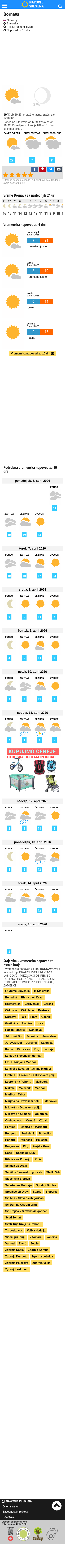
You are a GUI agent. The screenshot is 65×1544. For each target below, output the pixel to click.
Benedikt (11, 997)
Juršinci (31, 1042)
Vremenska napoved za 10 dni (32, 353)
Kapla (9, 1049)
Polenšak (26, 1139)
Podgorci (11, 1133)
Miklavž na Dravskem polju (23, 1107)
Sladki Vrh (53, 1172)
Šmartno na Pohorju (18, 1185)
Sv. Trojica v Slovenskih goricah (26, 1211)
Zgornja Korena (38, 1249)
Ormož (30, 1120)
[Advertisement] (32, 58)
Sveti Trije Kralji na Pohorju (23, 1224)
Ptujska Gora (41, 1146)
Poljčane (42, 1139)
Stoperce (51, 1191)
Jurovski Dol (13, 1042)
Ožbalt (43, 1120)
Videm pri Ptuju (15, 1237)
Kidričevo (23, 1049)
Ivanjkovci (35, 1029)
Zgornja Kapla (14, 1249)
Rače (8, 1152)
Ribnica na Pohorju (18, 1159)
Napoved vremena (17, 1501)
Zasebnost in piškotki (15, 1511)
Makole (10, 1088)
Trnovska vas (14, 1230)
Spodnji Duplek (46, 1185)
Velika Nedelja (36, 1230)
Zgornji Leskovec (16, 1269)
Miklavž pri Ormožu (18, 1113)
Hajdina (27, 1023)
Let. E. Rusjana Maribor (20, 1062)
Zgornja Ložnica (42, 1256)
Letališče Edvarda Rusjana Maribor (28, 1068)
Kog (36, 1049)
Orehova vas (13, 1120)
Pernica (10, 1126)
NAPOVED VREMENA (32, 4)
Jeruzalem (49, 1036)
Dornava (10, 1016)
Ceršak (48, 1003)
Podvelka (45, 1133)
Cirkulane (27, 1010)
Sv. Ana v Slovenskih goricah (24, 1198)
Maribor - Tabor (15, 1094)
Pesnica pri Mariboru (33, 1126)
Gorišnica (11, 1023)
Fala (23, 1016)
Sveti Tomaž (13, 1217)
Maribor (40, 1088)
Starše (37, 1191)
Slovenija (10, 20)
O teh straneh (11, 1506)
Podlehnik (28, 1133)
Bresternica (12, 1003)
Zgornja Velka (41, 1262)
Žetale (34, 1243)
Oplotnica (41, 1113)
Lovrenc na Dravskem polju (37, 1075)
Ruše (38, 1159)
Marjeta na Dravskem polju (22, 1101)
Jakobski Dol (13, 1036)
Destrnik (43, 1010)
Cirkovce (11, 1010)
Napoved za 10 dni (16, 30)
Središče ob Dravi (17, 1191)
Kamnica (47, 1042)
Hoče (40, 1023)
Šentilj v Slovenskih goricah (23, 1172)
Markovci (51, 1101)
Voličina (52, 1237)
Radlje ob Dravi (26, 1152)
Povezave (9, 1517)
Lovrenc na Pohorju (18, 1081)
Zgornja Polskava (16, 1262)
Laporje (49, 1049)
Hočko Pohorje (15, 1029)
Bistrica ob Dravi (32, 997)
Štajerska (10, 23)
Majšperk (41, 1081)
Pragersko (12, 1146)
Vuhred (10, 1243)
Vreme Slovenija (17, 990)
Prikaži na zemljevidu (18, 26)
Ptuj (25, 1146)
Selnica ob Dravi (16, 1165)
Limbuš (10, 1075)
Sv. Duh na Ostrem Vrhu (21, 1204)
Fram (33, 1016)
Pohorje (10, 1139)
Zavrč (22, 1243)
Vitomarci (36, 1237)
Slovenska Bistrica (17, 1178)
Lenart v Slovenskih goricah (23, 1055)
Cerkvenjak (32, 1003)
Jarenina (32, 1036)
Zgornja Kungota (16, 1256)
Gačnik (46, 1016)
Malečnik (25, 1088)
